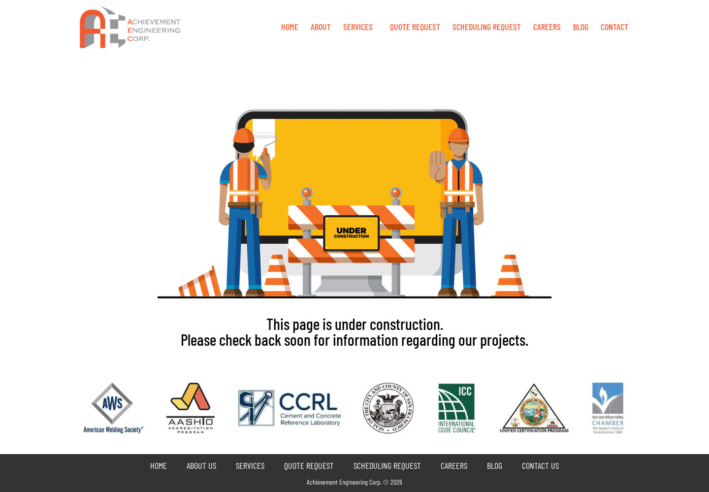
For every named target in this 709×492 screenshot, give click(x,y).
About (321, 26)
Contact (614, 26)
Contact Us (540, 465)
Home (289, 26)
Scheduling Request (486, 26)
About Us (201, 465)
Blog (580, 26)
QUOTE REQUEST (415, 26)
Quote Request (309, 465)
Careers (547, 26)
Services (358, 26)
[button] (360, 26)
